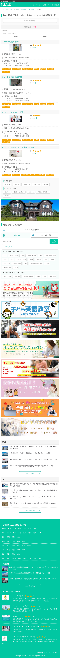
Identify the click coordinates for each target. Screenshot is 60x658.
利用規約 (40, 653)
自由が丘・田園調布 (28, 276)
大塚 (12, 259)
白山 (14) (7, 184)
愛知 (3, 537)
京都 (13, 545)
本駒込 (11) (27, 184)
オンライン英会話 (53, 5)
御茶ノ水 (39, 259)
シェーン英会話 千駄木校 (12, 77)
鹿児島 (14, 558)
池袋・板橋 (7, 263)
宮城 (24, 528)
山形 (29, 528)
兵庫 (8, 545)
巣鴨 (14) (31, 192)
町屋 (41, 255)
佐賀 (24, 558)
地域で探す (17, 235)
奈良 (23, 545)
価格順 (16, 36)
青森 (9, 528)
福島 (34, 528)
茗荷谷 (6, 259)
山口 (13, 550)
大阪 (3, 545)
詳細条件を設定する (30, 20)
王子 (5, 255)
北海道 (4, 528)
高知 (13, 554)
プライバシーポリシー (51, 653)
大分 (29, 558)
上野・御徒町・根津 (51, 255)
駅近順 (44, 36)
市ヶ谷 (16, 267)
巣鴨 (23, 255)
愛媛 (3, 554)
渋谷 (45, 276)
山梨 (40, 533)
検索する (54, 241)
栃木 (34, 533)
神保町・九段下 (17, 263)
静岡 (8, 537)
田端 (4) (46, 184)
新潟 (3, 541)
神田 (26, 263)
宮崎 (34, 558)
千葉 (19, 533)
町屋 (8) (7, 195)
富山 (18, 541)
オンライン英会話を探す (32, 230)
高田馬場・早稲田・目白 (36, 263)
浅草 (46, 259)
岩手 (14, 528)
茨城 (24, 533)
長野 (8, 541)
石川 (13, 541)
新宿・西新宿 (7, 276)
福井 (23, 541)
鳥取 (18, 550)
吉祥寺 (38, 276)
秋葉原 (52, 259)
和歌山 (29, 545)
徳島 (18, 554)
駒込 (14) (17, 184)
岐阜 (18, 537)
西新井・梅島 (7, 267)
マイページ (36, 5)
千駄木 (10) (37, 184)
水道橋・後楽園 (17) (19, 192)
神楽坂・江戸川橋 (21, 259)
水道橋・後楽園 (14, 255)
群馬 (29, 533)
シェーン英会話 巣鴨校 (11, 42)
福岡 (3, 558)
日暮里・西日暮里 (32, 255)
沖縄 (40, 558)
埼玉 (14, 533)
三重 (13, 537)
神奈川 (9, 533)
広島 (3, 550)
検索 (44, 5)
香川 (8, 554)
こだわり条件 (7, 247)
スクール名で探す (46, 235)
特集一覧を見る (30, 473)
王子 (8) (7, 192)
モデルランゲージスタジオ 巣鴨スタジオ (18, 147)
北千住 (48, 263)
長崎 (19, 558)
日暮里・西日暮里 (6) (43, 192)
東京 (3, 533)
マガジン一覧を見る (30, 510)
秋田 (19, 528)
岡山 (8, 550)
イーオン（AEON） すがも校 (13, 112)
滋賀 (18, 545)
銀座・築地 (53, 276)
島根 (23, 550)
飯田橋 (31, 259)
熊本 (8, 558)
